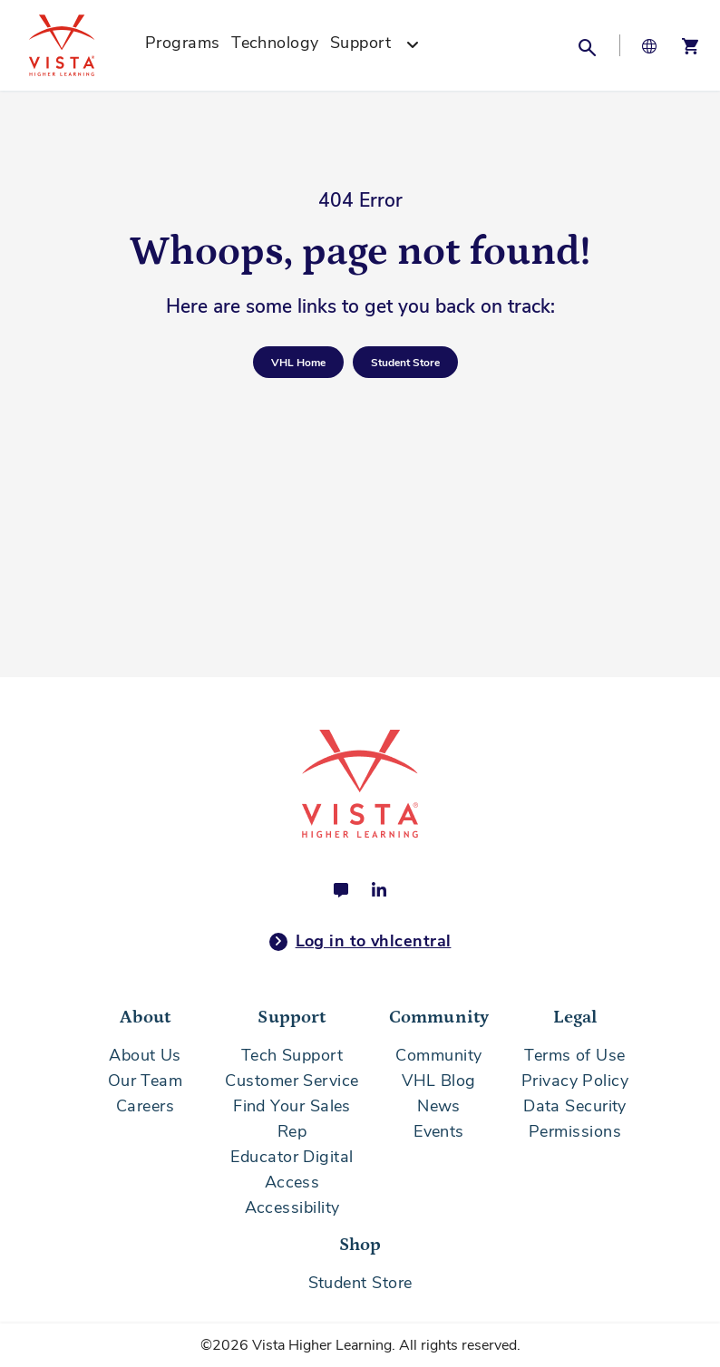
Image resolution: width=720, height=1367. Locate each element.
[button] (587, 45)
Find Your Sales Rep (292, 1118)
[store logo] (81, 45)
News (439, 1106)
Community (438, 1055)
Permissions (575, 1131)
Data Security (575, 1106)
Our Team (145, 1080)
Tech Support (292, 1055)
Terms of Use (574, 1055)
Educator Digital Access (291, 1169)
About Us (145, 1055)
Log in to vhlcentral (360, 942)
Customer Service (291, 1080)
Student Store (360, 1283)
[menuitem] (182, 45)
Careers (145, 1106)
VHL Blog (439, 1080)
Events (439, 1131)
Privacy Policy (574, 1080)
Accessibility (292, 1207)
